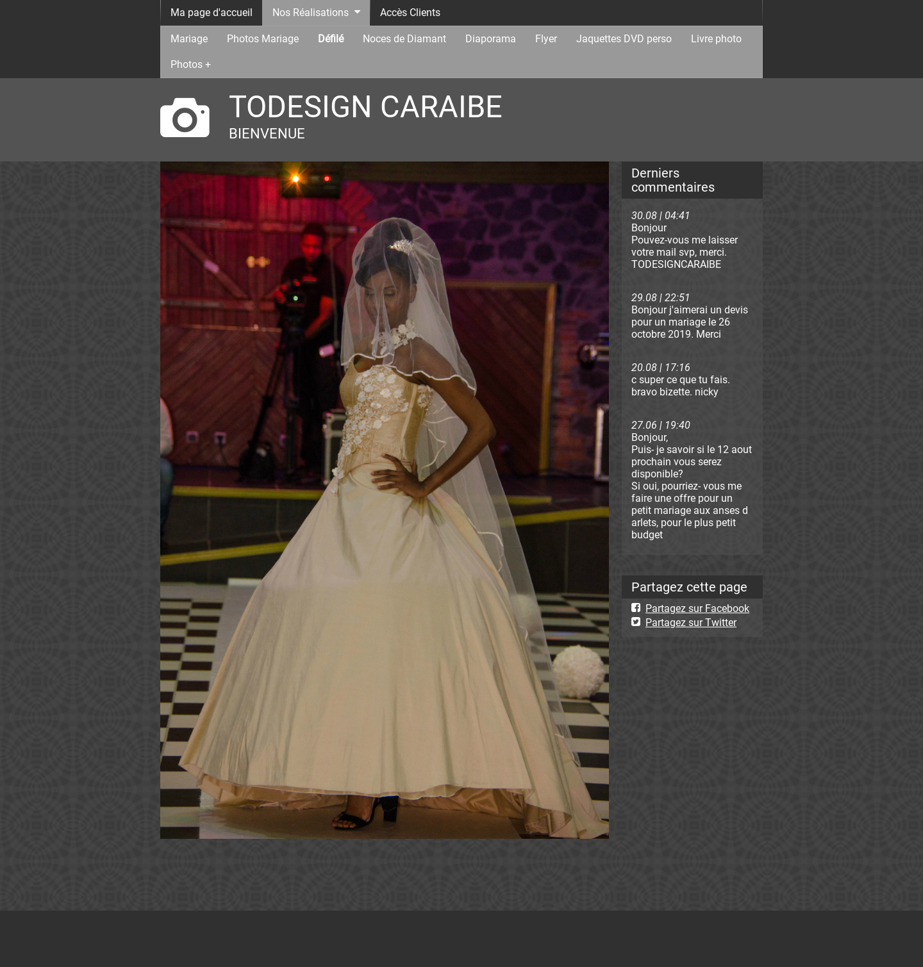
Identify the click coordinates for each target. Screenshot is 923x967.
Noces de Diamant (404, 39)
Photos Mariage (263, 39)
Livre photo (716, 39)
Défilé (331, 39)
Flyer (546, 39)
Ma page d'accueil (211, 12)
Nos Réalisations (310, 12)
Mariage (189, 39)
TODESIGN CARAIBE (366, 106)
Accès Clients (410, 12)
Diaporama (490, 39)
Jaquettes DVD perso (624, 39)
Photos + (190, 64)
